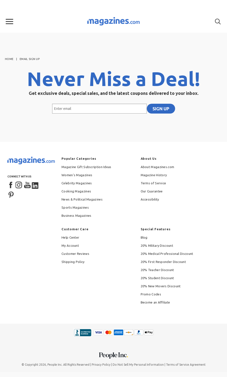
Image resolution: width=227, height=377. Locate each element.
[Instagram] (19, 185)
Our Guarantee (152, 191)
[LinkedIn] (35, 185)
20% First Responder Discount (163, 261)
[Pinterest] (11, 194)
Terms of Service (153, 183)
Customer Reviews (75, 253)
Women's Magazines (76, 175)
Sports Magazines (75, 207)
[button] (9, 22)
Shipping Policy (73, 261)
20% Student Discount (157, 278)
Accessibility (150, 199)
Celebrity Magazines (76, 183)
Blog (144, 237)
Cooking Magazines (76, 191)
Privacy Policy (101, 364)
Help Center (70, 237)
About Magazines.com (157, 167)
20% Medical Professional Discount (167, 253)
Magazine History (154, 175)
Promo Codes (151, 294)
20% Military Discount (157, 245)
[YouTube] (27, 185)
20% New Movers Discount (161, 286)
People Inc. (54, 364)
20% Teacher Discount (157, 270)
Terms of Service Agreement (186, 364)
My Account (70, 245)
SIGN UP (160, 108)
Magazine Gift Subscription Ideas (86, 167)
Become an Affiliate (155, 302)
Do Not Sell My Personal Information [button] (138, 364)
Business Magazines (76, 215)
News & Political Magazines (82, 199)
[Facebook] (11, 185)
